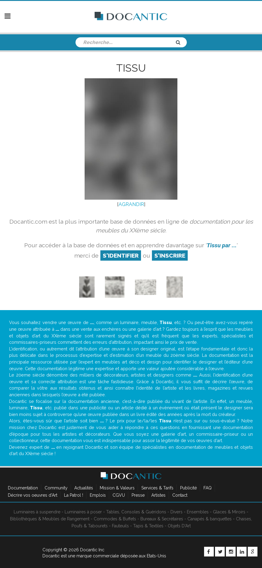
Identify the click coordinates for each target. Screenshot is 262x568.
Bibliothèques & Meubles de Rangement (49, 518)
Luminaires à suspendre (37, 511)
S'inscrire (169, 255)
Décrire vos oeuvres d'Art (32, 495)
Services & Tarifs (157, 487)
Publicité (188, 487)
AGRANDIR (131, 204)
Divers (176, 511)
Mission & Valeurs (117, 487)
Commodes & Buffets (115, 518)
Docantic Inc (92, 549)
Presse (138, 495)
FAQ (207, 487)
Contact (179, 495)
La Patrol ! (73, 495)
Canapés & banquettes (209, 518)
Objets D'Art (179, 525)
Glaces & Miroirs (229, 511)
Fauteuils (120, 525)
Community (56, 487)
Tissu (131, 68)
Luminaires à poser (83, 511)
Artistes (158, 495)
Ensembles (198, 511)
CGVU (119, 495)
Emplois (98, 495)
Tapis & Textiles (148, 525)
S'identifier (121, 255)
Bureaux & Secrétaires (161, 518)
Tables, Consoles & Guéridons (136, 511)
